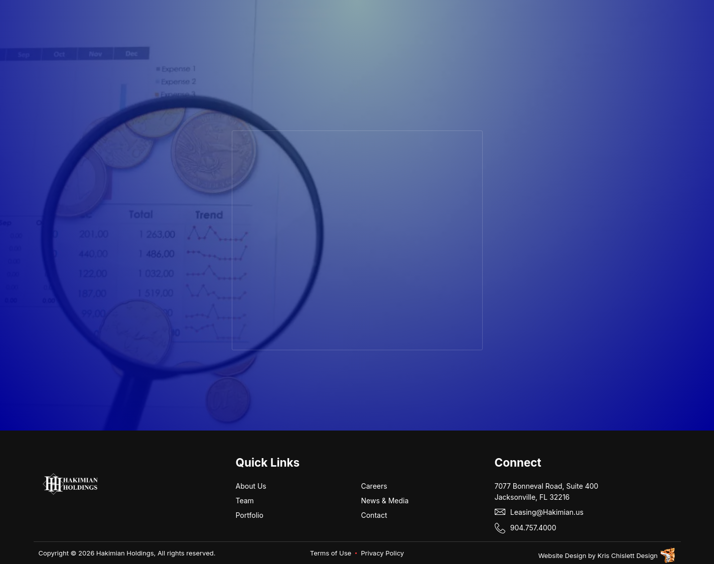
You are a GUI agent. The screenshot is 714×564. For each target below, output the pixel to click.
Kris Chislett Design (628, 555)
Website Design (562, 555)
